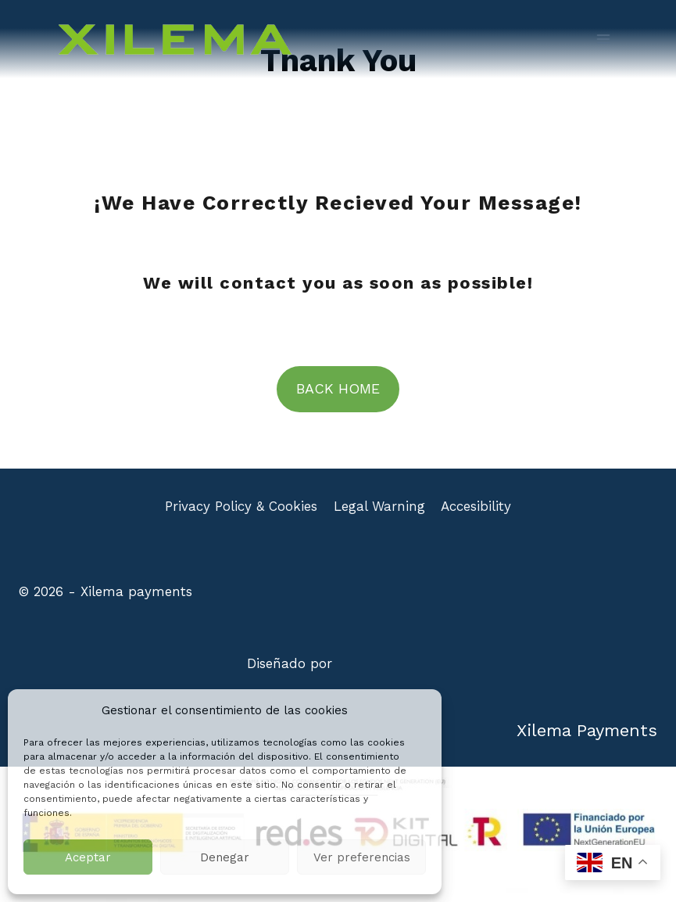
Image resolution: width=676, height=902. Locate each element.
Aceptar (88, 857)
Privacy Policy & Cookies (241, 506)
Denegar (224, 857)
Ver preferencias (361, 857)
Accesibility (476, 506)
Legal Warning (379, 506)
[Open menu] (602, 39)
